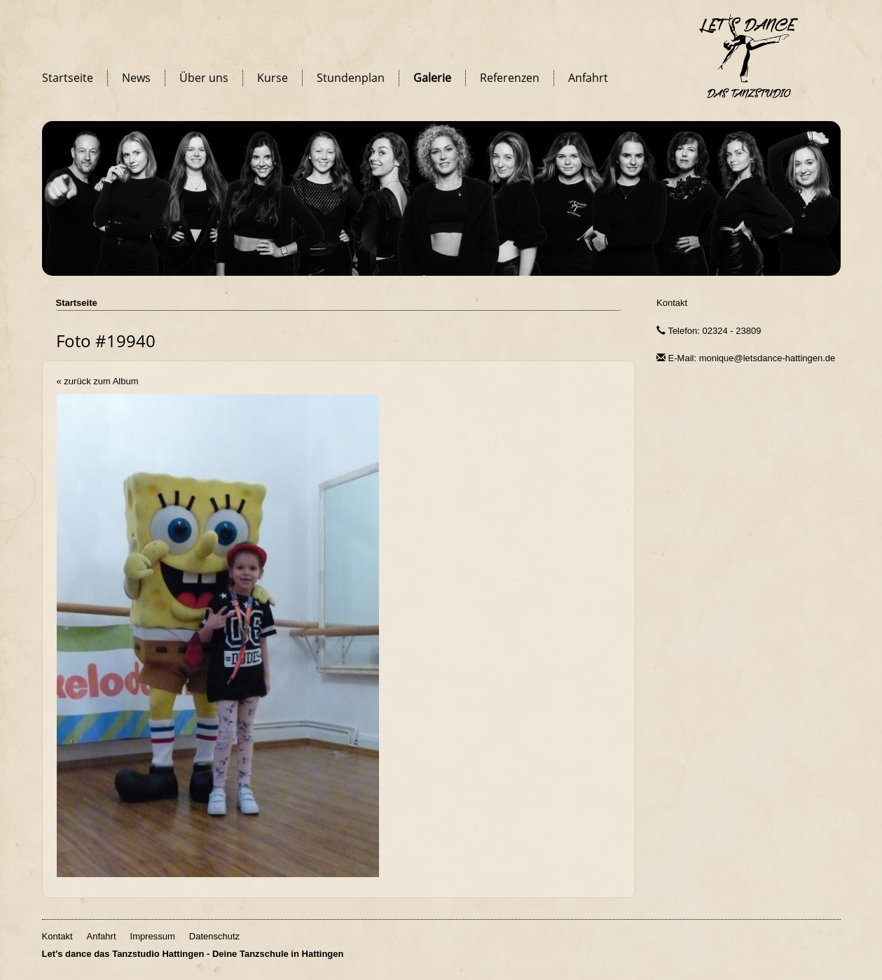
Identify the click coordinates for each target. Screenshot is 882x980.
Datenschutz (214, 936)
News (136, 77)
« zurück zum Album (98, 381)
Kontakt (671, 303)
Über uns (203, 77)
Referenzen (509, 77)
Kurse (272, 77)
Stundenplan (351, 77)
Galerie (432, 77)
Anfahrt (588, 77)
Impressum (152, 936)
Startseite (67, 77)
